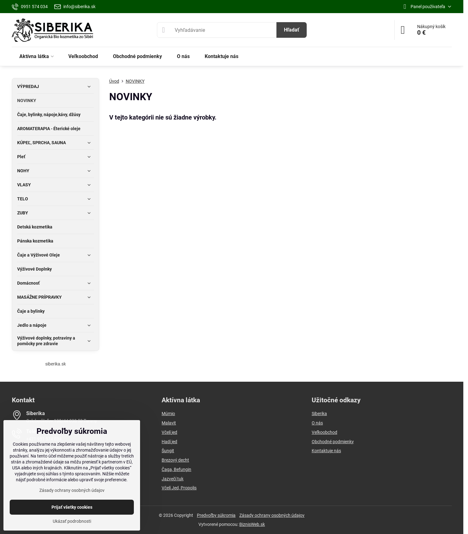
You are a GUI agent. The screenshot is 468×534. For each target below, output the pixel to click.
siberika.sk (55, 363)
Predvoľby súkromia (216, 515)
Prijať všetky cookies (71, 507)
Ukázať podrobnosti (72, 521)
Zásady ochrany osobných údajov (272, 515)
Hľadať (291, 30)
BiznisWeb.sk (252, 524)
